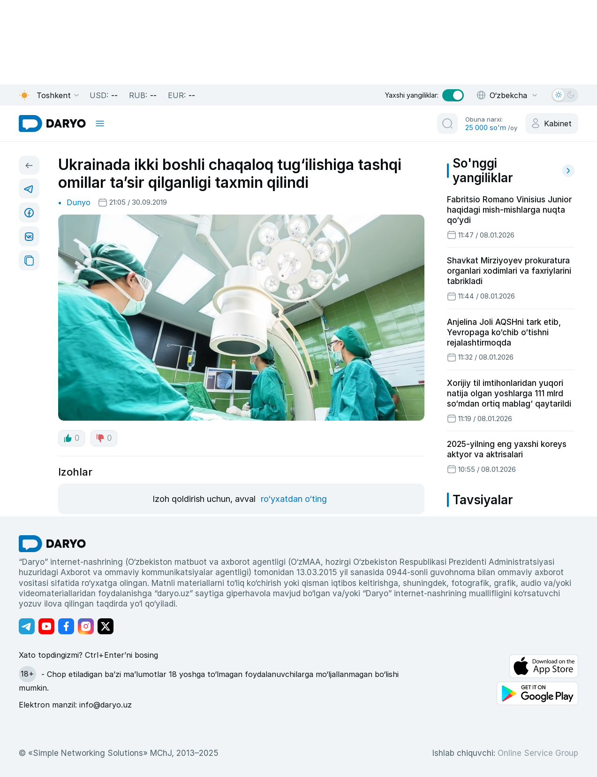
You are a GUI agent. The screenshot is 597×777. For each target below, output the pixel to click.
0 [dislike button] (104, 438)
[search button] (447, 123)
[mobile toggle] (100, 123)
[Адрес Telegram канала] (27, 626)
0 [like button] (71, 438)
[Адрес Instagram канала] (86, 626)
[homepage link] (52, 123)
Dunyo (79, 202)
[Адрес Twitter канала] (105, 626)
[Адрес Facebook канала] (66, 626)
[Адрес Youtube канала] (46, 626)
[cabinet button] (551, 123)
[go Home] (52, 543)
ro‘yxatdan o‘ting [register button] (294, 499)
